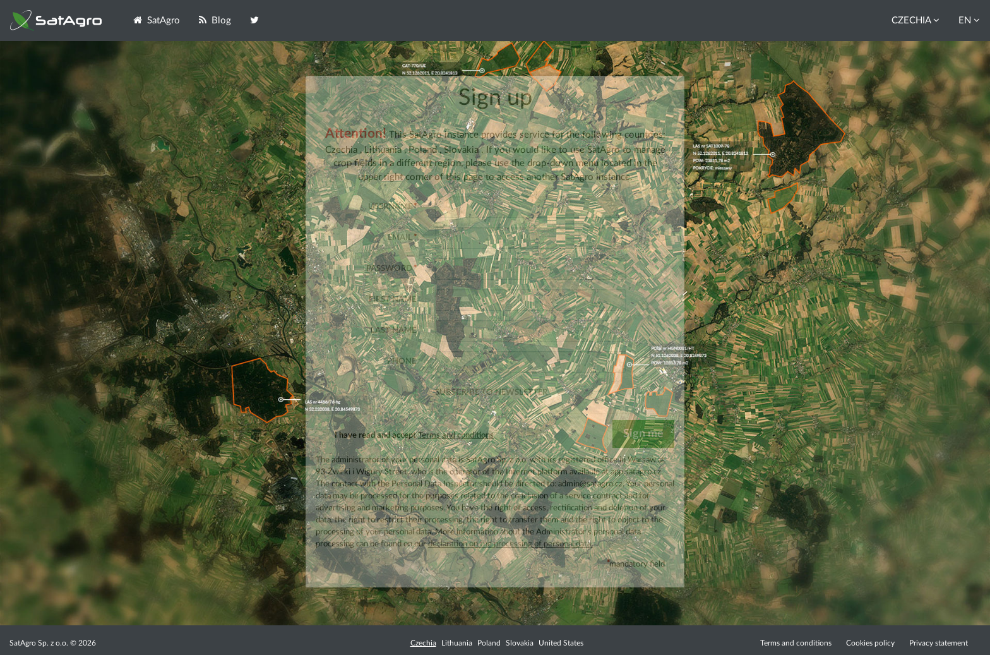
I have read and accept (405, 435)
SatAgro (156, 20)
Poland (489, 643)
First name (392, 299)
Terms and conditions (456, 435)
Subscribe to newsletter (491, 392)
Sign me (643, 434)
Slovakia (520, 643)
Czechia (423, 643)
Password (391, 268)
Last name (393, 330)
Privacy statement (938, 643)
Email (402, 237)
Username (392, 206)
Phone (401, 361)
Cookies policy (871, 643)
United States (561, 643)
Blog (215, 20)
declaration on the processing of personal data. (510, 543)
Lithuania (456, 643)
